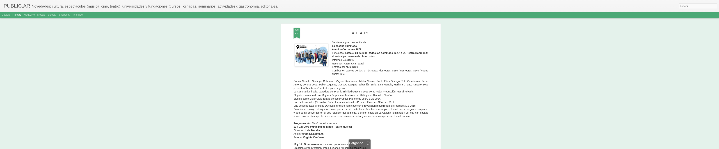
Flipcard (16, 14)
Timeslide (77, 14)
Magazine (29, 14)
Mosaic (41, 14)
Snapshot (64, 14)
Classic (6, 14)
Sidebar (52, 14)
